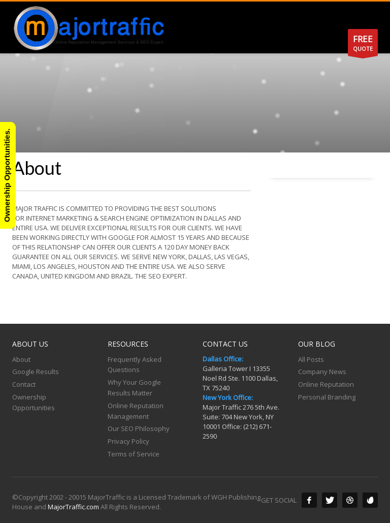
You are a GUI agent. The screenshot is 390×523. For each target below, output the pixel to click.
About (21, 359)
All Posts (311, 359)
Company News (322, 371)
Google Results (35, 371)
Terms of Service (133, 453)
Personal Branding (326, 397)
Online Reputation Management (136, 411)
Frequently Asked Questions (134, 365)
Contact (24, 384)
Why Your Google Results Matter (134, 387)
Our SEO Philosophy (139, 428)
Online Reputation (326, 384)
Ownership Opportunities (33, 402)
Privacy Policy (128, 441)
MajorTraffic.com (73, 506)
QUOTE (363, 44)
